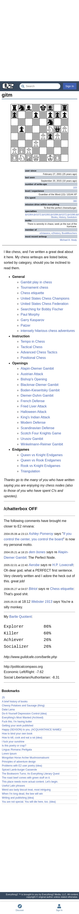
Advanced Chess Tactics (39, 352)
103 (75, 187)
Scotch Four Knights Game (41, 433)
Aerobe (34, 565)
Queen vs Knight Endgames (42, 455)
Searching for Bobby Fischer (42, 309)
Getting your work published (17, 725)
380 (75, 201)
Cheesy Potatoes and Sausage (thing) (23, 705)
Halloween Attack (34, 412)
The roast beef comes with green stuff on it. (26, 777)
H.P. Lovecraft (62, 565)
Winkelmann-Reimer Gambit (42, 444)
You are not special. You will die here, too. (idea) (29, 801)
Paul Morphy (30, 314)
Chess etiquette (32, 293)
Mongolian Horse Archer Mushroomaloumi (25, 757)
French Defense (33, 401)
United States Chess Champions (45, 298)
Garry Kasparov (32, 320)
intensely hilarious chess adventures (48, 331)
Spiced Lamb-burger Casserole (19, 769)
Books (54, 217)
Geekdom (72, 217)
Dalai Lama (8, 709)
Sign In (70, 86)
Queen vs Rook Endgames (41, 460)
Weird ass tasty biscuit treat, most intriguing (26, 789)
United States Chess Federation (44, 304)
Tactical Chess (31, 347)
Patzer (25, 325)
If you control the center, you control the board (37, 536)
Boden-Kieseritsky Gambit (40, 390)
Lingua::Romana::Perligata (17, 749)
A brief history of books (14, 701)
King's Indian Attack (35, 417)
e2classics (45, 233)
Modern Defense (33, 422)
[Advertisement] (39, 40)
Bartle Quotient (20, 616)
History (62, 217)
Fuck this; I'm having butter (17, 721)
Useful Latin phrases (13, 785)
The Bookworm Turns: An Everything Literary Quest (30, 773)
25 (3, 697)
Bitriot (33, 589)
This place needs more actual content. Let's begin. (30, 781)
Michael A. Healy (68, 240)
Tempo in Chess (33, 341)
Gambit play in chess (36, 282)
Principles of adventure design (19, 761)
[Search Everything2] (39, 86)
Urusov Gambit (32, 439)
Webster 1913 (41, 601)
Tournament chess (34, 287)
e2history (55, 233)
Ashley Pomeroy (41, 533)
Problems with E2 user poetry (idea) (22, 765)
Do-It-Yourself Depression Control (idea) (24, 713)
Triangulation (30, 471)
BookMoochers (69, 233)
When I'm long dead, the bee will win (22, 793)
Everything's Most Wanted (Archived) (22, 717)
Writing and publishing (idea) (18, 797)
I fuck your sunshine (13, 741)
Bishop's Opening (34, 379)
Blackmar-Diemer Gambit (40, 385)
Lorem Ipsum (9, 753)
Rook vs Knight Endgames (40, 466)
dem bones (37, 552)
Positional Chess (33, 358)
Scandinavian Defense (37, 428)
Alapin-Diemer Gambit (37, 368)
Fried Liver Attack (34, 406)
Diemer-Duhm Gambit (37, 395)
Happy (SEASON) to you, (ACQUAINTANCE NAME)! (32, 729)
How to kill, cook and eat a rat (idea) (22, 737)
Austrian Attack (32, 374)
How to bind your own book (17, 733)
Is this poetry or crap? (14, 745)
